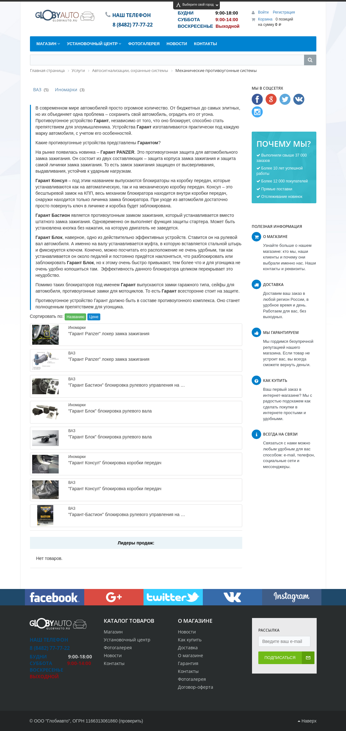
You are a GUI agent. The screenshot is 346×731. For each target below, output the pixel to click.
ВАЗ (37, 89)
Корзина (265, 19)
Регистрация (284, 12)
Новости (187, 632)
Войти (264, 12)
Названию (75, 317)
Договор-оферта (195, 687)
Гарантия (188, 663)
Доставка (188, 648)
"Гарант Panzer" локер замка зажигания (108, 333)
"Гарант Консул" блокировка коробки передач (114, 462)
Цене (93, 317)
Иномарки (66, 89)
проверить (131, 720)
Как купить (190, 640)
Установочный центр (127, 640)
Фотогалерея (192, 679)
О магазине (190, 655)
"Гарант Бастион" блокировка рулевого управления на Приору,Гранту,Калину (147, 385)
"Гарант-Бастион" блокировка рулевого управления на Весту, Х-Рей (137, 514)
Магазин (113, 632)
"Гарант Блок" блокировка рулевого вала (110, 410)
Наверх (307, 720)
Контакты (188, 671)
